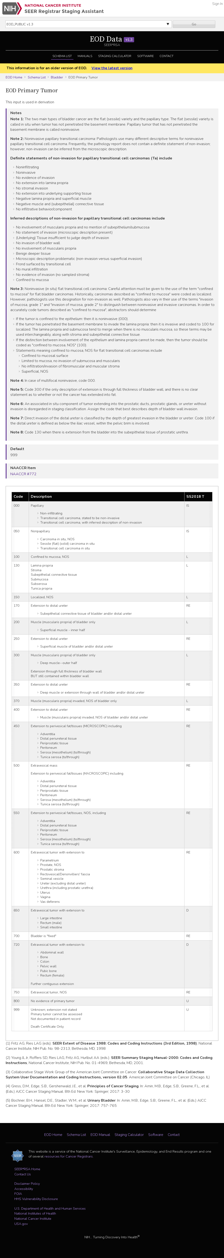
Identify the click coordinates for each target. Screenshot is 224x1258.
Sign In (217, 3)
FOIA (18, 1193)
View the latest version (112, 68)
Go (194, 24)
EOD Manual (100, 1134)
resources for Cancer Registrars (68, 1156)
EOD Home (14, 77)
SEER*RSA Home (27, 1169)
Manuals (85, 56)
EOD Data (112, 39)
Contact (166, 56)
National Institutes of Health (35, 1213)
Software (145, 56)
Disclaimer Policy (27, 1183)
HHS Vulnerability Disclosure (36, 1198)
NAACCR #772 (23, 474)
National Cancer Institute (32, 1218)
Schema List (62, 56)
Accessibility (23, 1188)
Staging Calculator (114, 56)
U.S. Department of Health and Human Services (50, 1208)
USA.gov (21, 1223)
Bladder (57, 77)
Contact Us (22, 1174)
